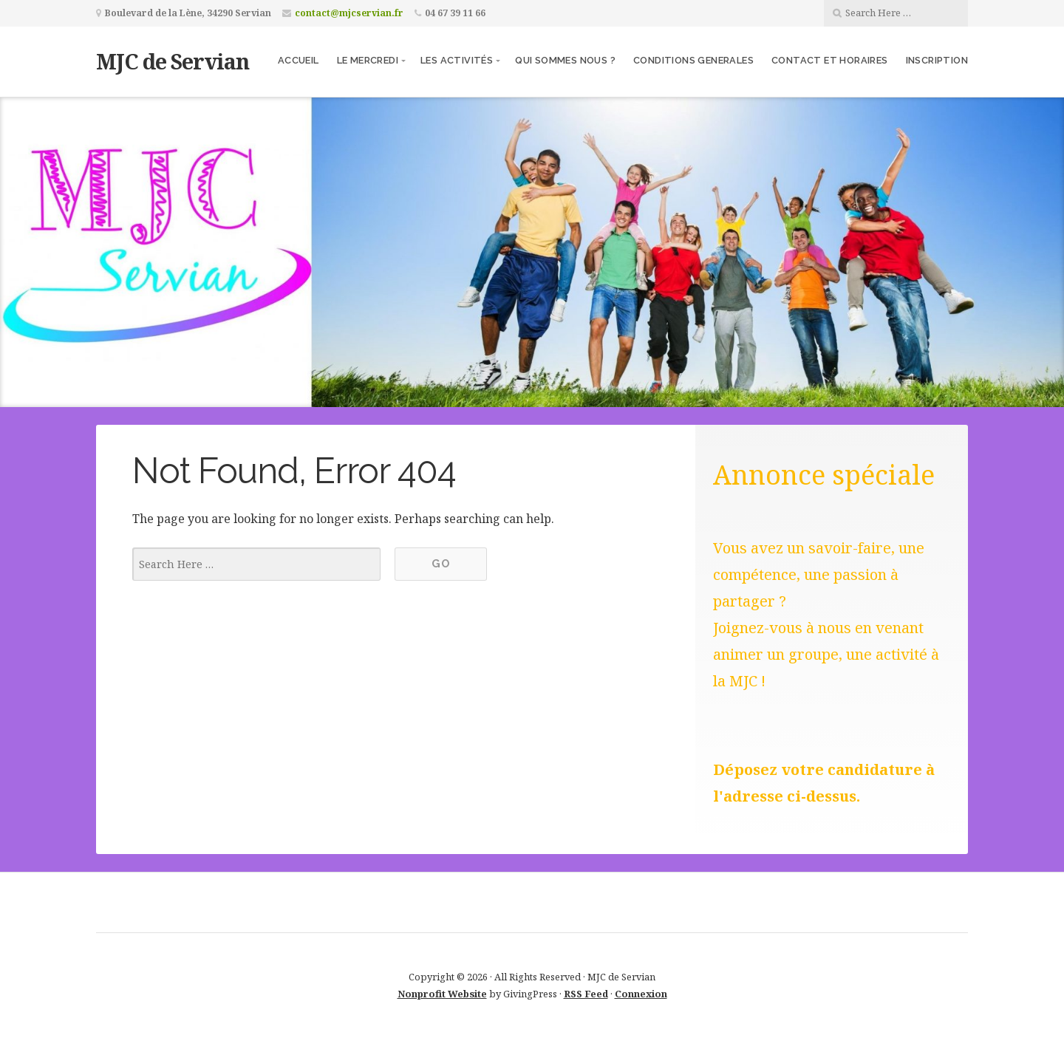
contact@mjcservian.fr (349, 13)
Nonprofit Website (442, 993)
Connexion (641, 993)
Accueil (298, 60)
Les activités (456, 60)
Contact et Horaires (829, 60)
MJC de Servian (172, 61)
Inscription (937, 60)
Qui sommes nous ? (565, 60)
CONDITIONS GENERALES (693, 60)
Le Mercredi (367, 60)
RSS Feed (586, 993)
